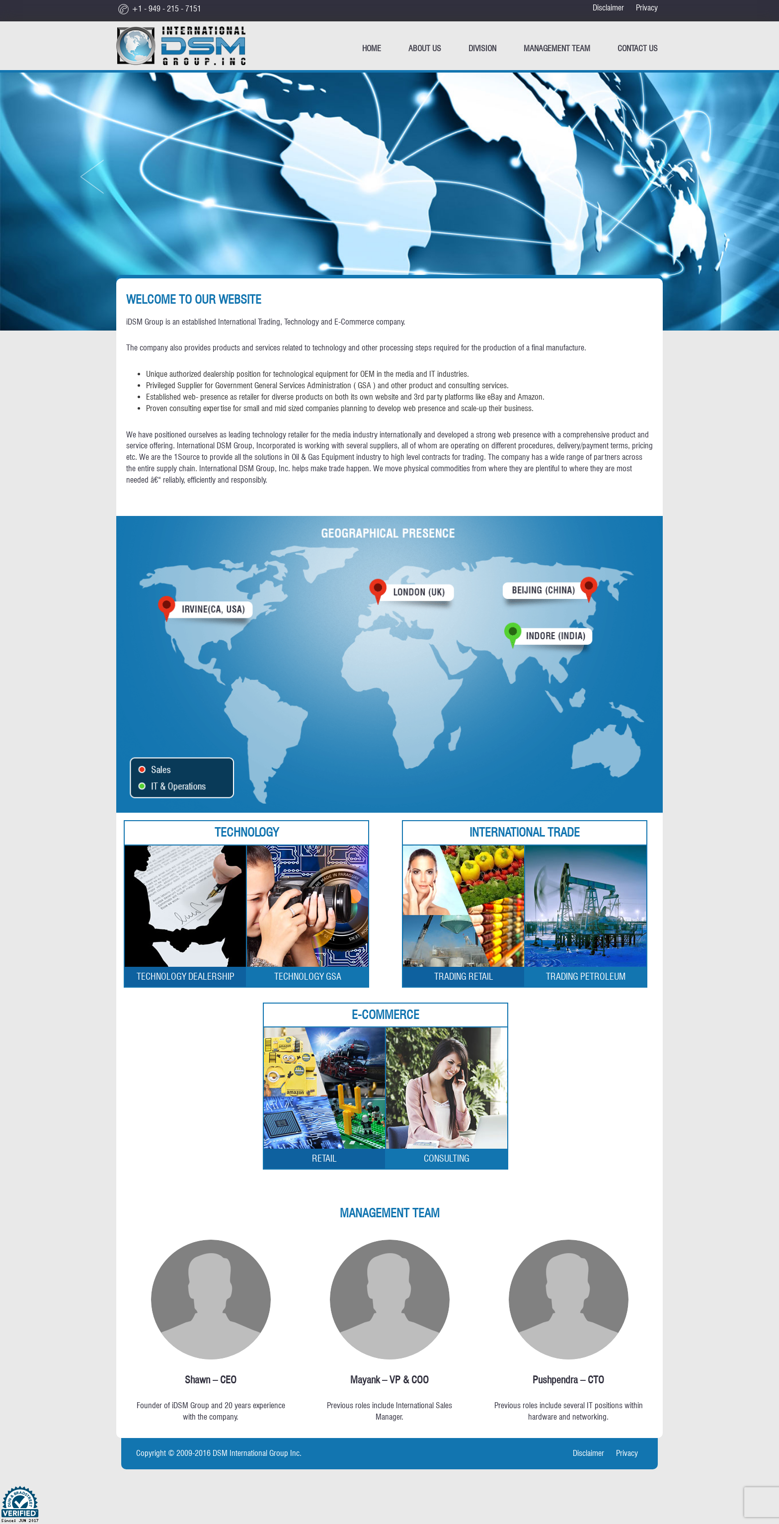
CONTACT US (638, 48)
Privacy (647, 7)
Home (371, 48)
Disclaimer (608, 7)
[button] (109, 169)
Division (482, 48)
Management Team (557, 48)
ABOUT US (424, 48)
